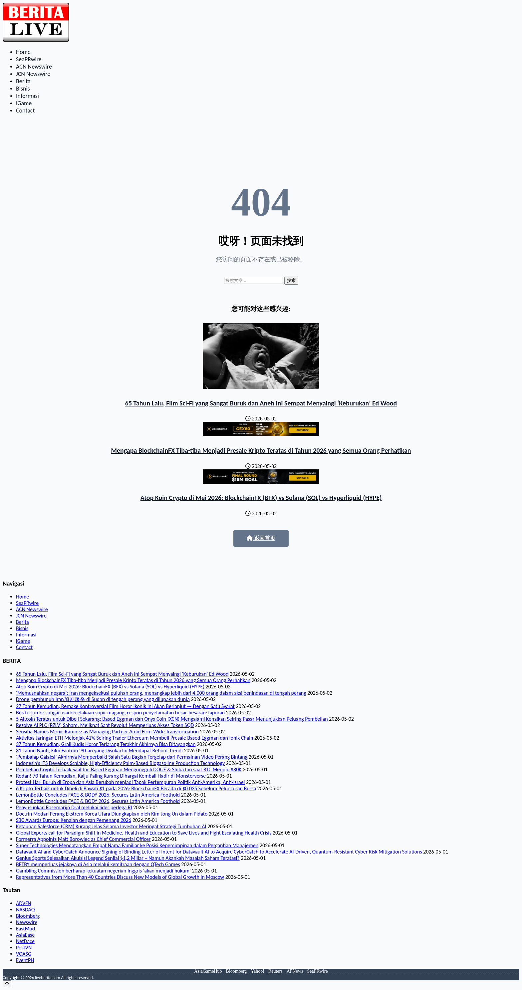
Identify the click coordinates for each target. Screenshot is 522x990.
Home (23, 52)
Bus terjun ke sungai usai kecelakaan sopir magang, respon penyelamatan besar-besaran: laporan (120, 712)
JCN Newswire (33, 74)
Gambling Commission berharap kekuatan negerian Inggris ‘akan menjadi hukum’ (103, 870)
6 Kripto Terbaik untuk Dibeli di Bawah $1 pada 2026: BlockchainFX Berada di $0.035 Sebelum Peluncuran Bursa (136, 788)
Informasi (27, 96)
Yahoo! (257, 971)
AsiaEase (25, 935)
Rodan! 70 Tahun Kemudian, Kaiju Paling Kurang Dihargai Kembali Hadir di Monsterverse (111, 776)
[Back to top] (7, 983)
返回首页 (261, 538)
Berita (23, 81)
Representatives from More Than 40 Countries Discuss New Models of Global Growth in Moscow (120, 877)
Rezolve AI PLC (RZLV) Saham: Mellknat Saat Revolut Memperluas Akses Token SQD (105, 725)
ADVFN (23, 903)
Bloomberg (28, 916)
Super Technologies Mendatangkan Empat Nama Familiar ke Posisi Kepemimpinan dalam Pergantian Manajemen (137, 845)
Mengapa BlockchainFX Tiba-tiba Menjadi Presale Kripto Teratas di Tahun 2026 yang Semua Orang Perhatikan (261, 450)
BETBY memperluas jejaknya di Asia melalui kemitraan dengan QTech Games (98, 864)
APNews (295, 971)
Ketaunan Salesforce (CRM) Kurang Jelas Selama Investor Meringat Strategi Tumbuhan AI (111, 826)
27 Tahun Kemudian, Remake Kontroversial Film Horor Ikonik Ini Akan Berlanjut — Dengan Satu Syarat (125, 706)
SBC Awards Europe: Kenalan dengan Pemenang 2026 (73, 820)
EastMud (25, 928)
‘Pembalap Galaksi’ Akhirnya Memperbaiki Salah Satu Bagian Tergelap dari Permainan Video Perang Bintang (131, 757)
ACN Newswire (34, 66)
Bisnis (23, 88)
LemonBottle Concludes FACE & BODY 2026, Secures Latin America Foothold (98, 795)
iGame (24, 103)
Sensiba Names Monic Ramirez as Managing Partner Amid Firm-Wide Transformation (107, 731)
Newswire (26, 922)
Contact (25, 110)
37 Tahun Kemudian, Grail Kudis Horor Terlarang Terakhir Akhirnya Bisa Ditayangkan (105, 744)
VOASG (23, 954)
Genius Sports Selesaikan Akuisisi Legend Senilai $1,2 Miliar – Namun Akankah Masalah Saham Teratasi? (128, 858)
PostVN (24, 947)
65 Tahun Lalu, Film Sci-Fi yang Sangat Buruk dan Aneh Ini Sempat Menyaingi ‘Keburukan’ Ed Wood (261, 403)
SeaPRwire (29, 59)
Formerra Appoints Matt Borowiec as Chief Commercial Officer (83, 839)
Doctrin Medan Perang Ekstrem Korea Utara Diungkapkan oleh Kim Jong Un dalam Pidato (111, 814)
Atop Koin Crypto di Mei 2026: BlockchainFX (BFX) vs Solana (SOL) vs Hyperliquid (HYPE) (261, 498)
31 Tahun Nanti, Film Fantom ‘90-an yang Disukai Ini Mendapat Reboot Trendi (99, 750)
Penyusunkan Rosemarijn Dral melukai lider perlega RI (74, 807)
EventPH (25, 960)
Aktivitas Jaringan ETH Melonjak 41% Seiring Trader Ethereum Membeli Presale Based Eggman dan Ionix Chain (134, 738)
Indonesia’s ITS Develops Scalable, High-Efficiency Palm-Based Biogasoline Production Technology (120, 763)
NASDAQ (25, 909)
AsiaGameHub (208, 971)
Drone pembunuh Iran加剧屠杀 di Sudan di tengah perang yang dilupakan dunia (103, 699)
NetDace (25, 941)
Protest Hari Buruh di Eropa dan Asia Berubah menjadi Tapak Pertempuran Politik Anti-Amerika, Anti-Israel (130, 782)
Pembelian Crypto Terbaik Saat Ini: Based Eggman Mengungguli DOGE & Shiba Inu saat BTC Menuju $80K (129, 769)
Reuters (275, 971)
